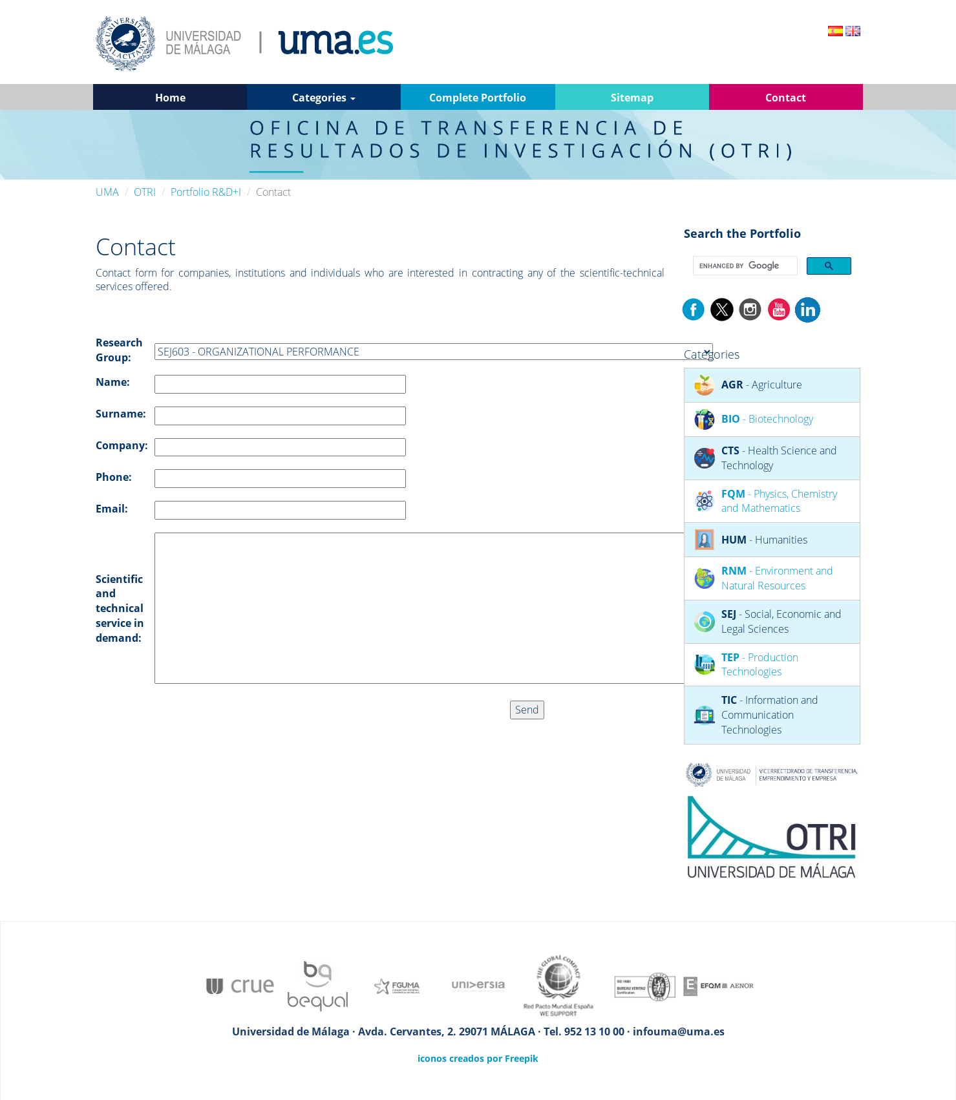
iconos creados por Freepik (478, 1058)
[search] (744, 266)
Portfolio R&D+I (206, 192)
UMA (107, 192)
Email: (112, 509)
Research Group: (119, 350)
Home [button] (170, 97)
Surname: (121, 414)
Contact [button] (785, 97)
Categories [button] (324, 97)
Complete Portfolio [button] (477, 97)
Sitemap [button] (632, 97)
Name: (113, 382)
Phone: (114, 477)
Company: (122, 445)
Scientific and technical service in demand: (120, 608)
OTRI (145, 192)
